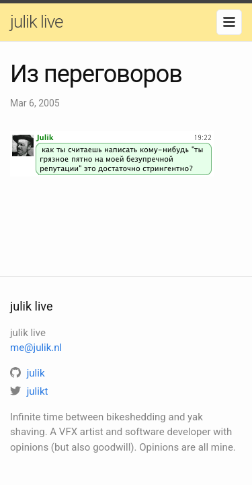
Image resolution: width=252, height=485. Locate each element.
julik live (36, 21)
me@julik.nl (36, 348)
